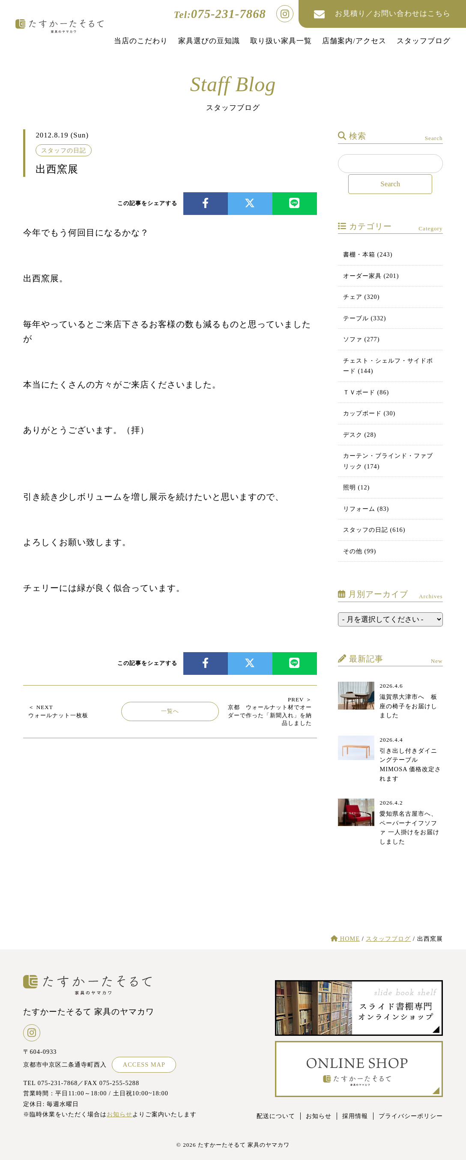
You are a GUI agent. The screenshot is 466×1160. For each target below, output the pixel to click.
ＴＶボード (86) (366, 392)
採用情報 (355, 1115)
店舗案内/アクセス (354, 41)
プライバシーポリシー (411, 1115)
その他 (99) (359, 551)
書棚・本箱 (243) (368, 254)
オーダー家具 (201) (371, 275)
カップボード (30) (369, 413)
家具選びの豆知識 (209, 41)
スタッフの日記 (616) (374, 529)
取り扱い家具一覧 (281, 41)
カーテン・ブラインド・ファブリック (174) (388, 460)
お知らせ (119, 1114)
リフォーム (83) (366, 508)
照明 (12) (356, 487)
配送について (276, 1115)
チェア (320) (361, 296)
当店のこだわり (141, 41)
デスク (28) (359, 434)
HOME (345, 938)
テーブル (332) (364, 318)
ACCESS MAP (144, 1064)
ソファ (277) (361, 339)
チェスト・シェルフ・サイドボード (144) (388, 365)
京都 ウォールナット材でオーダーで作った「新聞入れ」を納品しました (270, 711)
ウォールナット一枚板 (58, 711)
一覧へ (170, 711)
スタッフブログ (424, 41)
